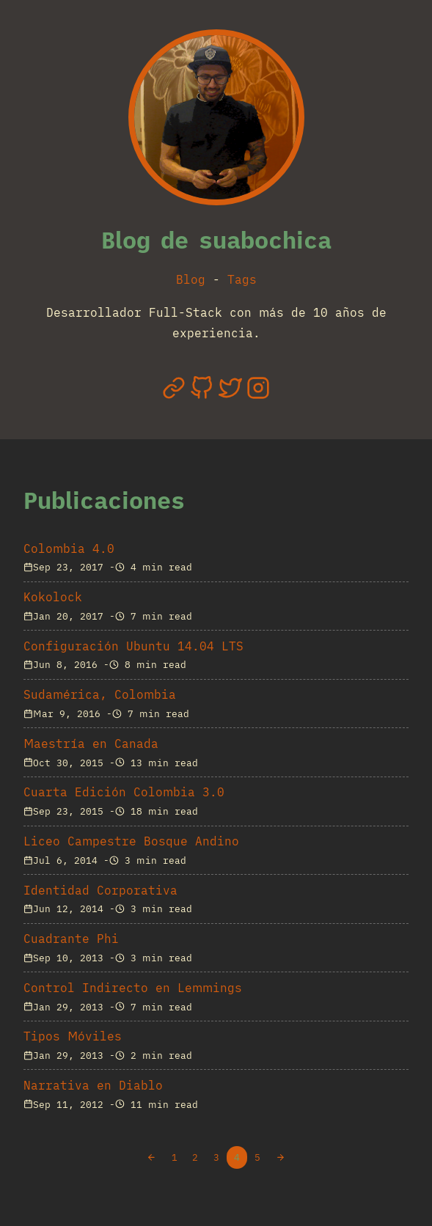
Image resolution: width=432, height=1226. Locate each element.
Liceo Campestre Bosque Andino (131, 841)
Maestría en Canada (90, 743)
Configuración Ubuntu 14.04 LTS (133, 646)
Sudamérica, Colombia (99, 694)
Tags (242, 279)
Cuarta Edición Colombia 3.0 (123, 792)
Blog (190, 279)
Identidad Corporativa (100, 890)
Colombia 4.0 (68, 548)
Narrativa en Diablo (93, 1085)
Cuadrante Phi (71, 938)
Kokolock (52, 597)
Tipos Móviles (72, 1036)
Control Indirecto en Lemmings (132, 987)
